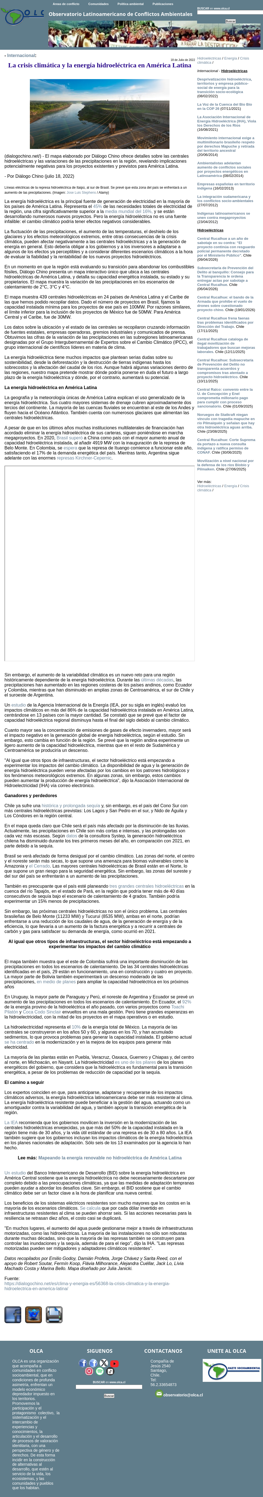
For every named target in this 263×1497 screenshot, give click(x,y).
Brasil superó (70, 437)
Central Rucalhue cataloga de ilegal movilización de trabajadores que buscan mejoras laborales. (226, 345)
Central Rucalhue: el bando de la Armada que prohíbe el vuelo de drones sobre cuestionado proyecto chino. (225, 303)
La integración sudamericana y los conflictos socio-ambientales (225, 199)
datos (71, 835)
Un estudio (15, 1173)
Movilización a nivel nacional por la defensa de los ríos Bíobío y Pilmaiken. (225, 465)
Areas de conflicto (66, 4)
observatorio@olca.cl (179, 1393)
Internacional (21, 55)
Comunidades (98, 4)
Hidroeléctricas (209, 58)
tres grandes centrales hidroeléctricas (146, 886)
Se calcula (90, 1208)
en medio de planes (56, 981)
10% (76, 1027)
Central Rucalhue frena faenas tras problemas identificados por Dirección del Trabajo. (225, 322)
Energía (230, 58)
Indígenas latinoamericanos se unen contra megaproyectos (223, 215)
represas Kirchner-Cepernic (84, 458)
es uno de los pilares (135, 1062)
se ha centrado (19, 1042)
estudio (18, 705)
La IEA (11, 1122)
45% (97, 206)
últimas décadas (157, 680)
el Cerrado (39, 866)
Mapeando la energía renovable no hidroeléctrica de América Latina (109, 1157)
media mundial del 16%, (129, 211)
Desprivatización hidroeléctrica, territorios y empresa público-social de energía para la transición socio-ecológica (224, 85)
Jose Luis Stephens (81, 193)
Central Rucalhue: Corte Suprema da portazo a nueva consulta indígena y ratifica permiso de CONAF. (226, 446)
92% (186, 1001)
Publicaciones (163, 4)
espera (70, 448)
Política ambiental (131, 4)
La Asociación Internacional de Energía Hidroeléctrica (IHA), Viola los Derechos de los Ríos (226, 121)
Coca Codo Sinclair (42, 1012)
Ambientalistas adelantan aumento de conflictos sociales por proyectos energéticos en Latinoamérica (224, 169)
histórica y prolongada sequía (71, 805)
